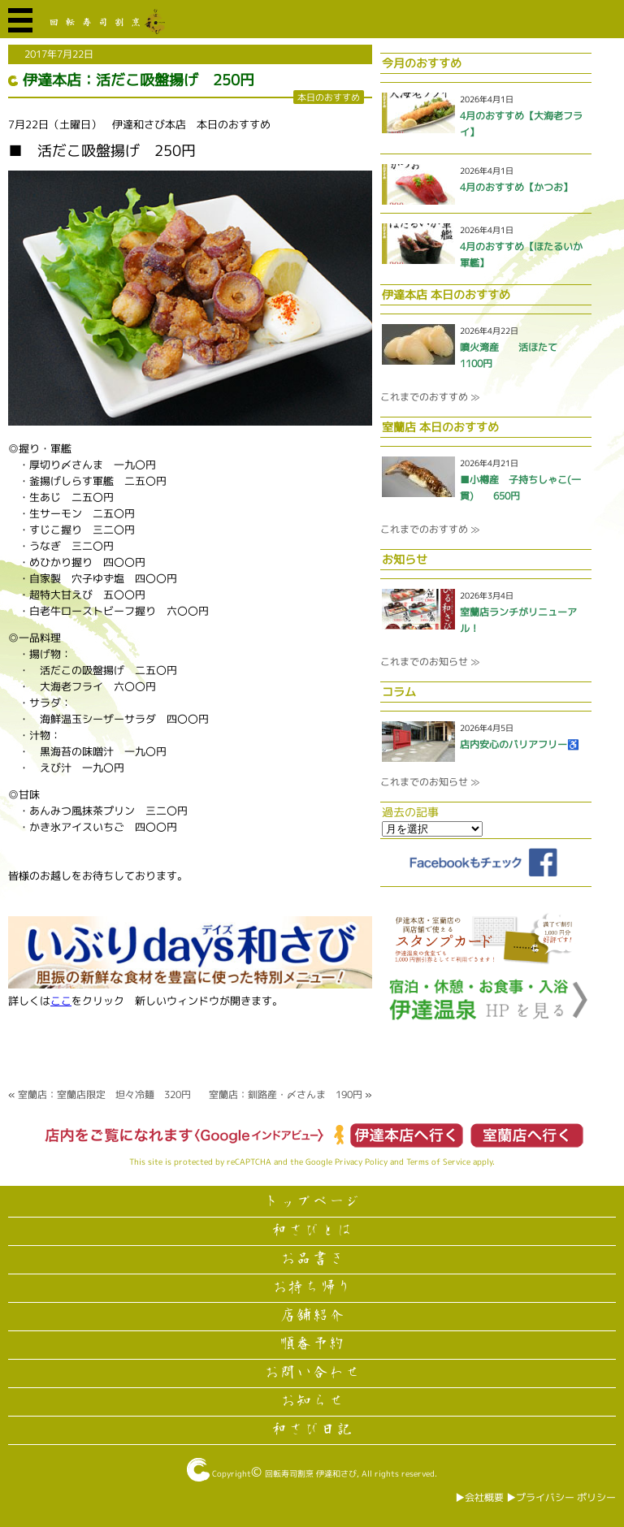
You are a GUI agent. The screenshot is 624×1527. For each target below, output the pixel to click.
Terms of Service (438, 1161)
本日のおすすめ (328, 97)
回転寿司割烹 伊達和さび (311, 1473)
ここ (61, 1000)
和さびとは (312, 1230)
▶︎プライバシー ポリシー (561, 1497)
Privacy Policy (361, 1161)
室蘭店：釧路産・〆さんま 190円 (285, 1094)
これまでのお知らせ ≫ (429, 661)
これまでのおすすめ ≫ (429, 397)
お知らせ (312, 1401)
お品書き (312, 1259)
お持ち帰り (312, 1287)
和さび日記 (312, 1429)
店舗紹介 (312, 1316)
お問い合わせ (312, 1373)
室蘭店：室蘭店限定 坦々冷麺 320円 (104, 1094)
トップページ (312, 1202)
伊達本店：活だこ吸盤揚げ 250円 (138, 80)
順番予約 (312, 1344)
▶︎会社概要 (479, 1497)
